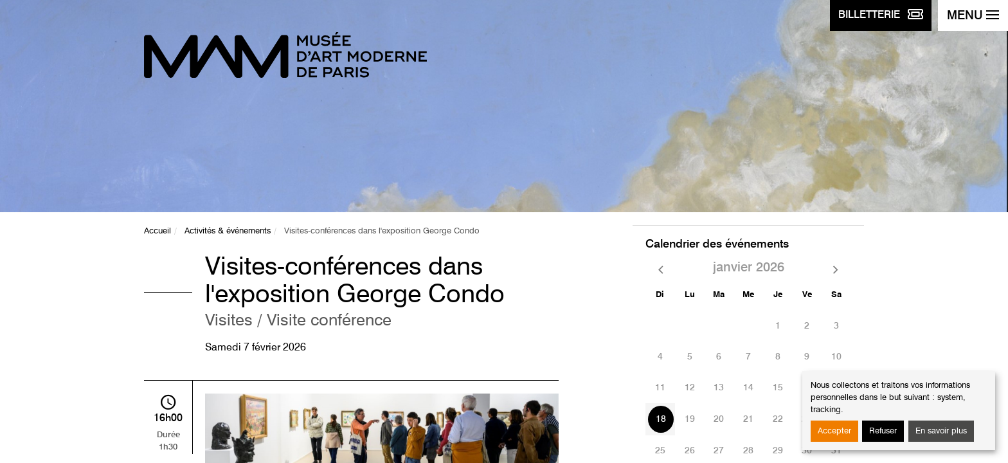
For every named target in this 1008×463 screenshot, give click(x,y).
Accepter (834, 431)
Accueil (157, 231)
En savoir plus (941, 431)
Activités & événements (227, 231)
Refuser (883, 431)
